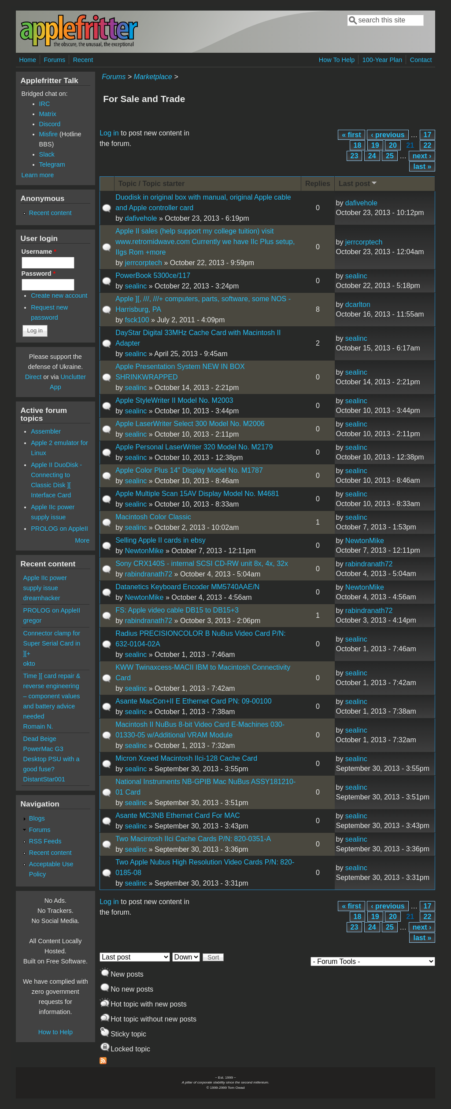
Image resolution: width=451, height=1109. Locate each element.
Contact (421, 59)
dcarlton (357, 304)
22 (428, 145)
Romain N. (38, 726)
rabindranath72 (148, 574)
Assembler (46, 431)
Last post (358, 183)
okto (29, 663)
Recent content (50, 212)
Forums (54, 59)
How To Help (337, 59)
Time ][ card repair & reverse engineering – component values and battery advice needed (52, 696)
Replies (317, 183)
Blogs (37, 818)
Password (39, 273)
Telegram (52, 164)
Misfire (48, 134)
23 (355, 156)
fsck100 (137, 320)
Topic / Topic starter (151, 183)
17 (428, 135)
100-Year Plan (382, 59)
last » (422, 166)
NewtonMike (144, 550)
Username (39, 251)
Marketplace (153, 76)
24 (372, 156)
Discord (50, 124)
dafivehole (141, 218)
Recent (83, 59)
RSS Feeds (45, 841)
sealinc (136, 286)
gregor (32, 620)
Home (27, 59)
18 (358, 145)
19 (375, 145)
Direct (33, 376)
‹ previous (387, 135)
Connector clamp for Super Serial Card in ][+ (52, 643)
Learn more (38, 175)
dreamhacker (41, 598)
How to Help (55, 1032)
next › (422, 156)
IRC (44, 103)
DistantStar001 (44, 779)
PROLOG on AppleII (59, 528)
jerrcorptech (143, 262)
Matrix (47, 113)
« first (351, 135)
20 (393, 145)
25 (390, 156)
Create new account (59, 295)
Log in (109, 133)
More (82, 540)
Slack (47, 154)
